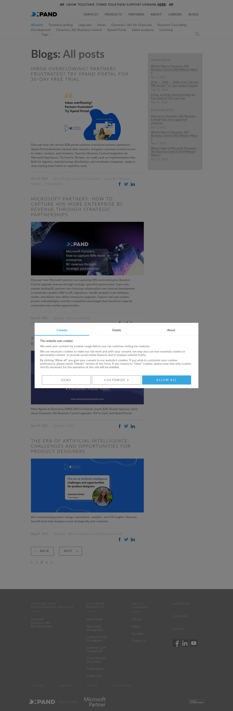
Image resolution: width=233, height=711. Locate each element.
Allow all (167, 380)
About (171, 330)
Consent (62, 330)
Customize (116, 380)
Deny (66, 380)
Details (116, 330)
